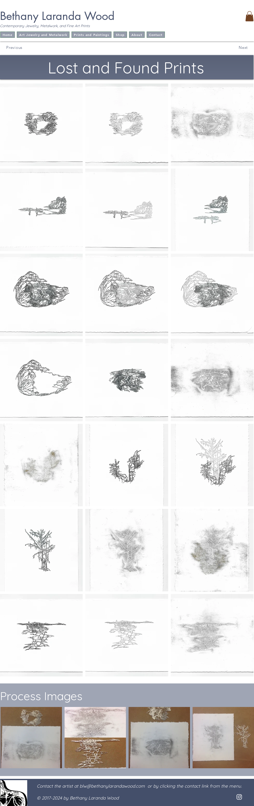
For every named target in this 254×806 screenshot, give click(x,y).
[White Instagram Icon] (239, 797)
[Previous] (13, 47)
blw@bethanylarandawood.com (112, 786)
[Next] (240, 47)
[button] (249, 16)
